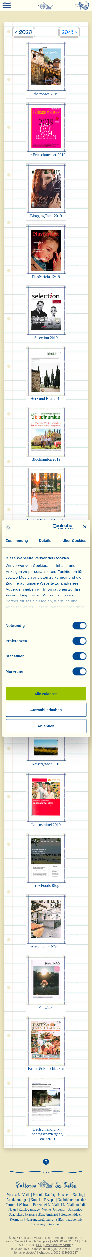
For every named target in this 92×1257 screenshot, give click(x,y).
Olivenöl (59, 1209)
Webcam (25, 1204)
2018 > (69, 32)
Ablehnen (46, 726)
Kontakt (36, 1200)
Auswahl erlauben (46, 710)
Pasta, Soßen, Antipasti (42, 1214)
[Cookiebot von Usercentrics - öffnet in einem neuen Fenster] (55, 527)
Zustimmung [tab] (17, 540)
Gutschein (54, 1224)
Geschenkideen (71, 1214)
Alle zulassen (46, 694)
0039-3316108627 (66, 1252)
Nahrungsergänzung (39, 1219)
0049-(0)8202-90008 (56, 1249)
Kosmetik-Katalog (70, 1195)
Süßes (59, 1219)
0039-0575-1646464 (28, 1249)
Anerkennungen (17, 1200)
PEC (39, 1245)
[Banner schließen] (84, 526)
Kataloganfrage (29, 1209)
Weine (46, 1209)
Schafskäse (16, 1214)
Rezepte (49, 1200)
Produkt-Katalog (44, 1195)
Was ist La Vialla (18, 1195)
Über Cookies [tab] (74, 540)
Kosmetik (16, 1219)
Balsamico (75, 1209)
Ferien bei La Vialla (46, 1204)
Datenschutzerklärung (59, 1245)
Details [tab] (45, 540)
